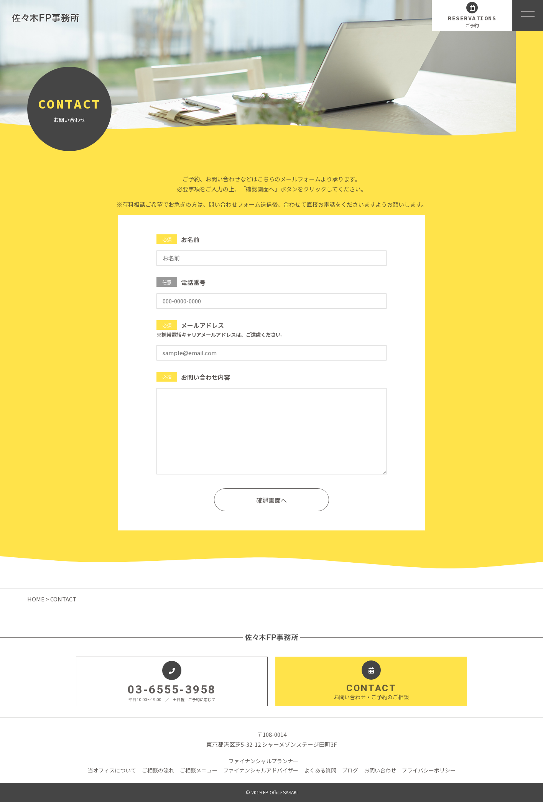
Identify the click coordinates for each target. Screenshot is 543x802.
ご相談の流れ (158, 770)
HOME (36, 599)
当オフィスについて (112, 770)
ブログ (350, 770)
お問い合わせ (380, 770)
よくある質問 (320, 770)
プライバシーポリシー (429, 770)
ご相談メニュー (198, 770)
